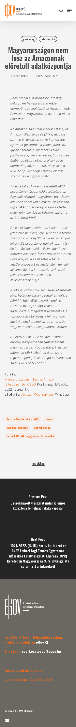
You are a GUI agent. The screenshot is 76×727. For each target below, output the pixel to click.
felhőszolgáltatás (17, 427)
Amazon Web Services (37, 394)
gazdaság (28, 39)
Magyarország (42, 427)
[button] (69, 10)
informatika (48, 39)
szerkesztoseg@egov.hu (41, 652)
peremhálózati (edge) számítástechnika (30, 436)
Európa (49, 419)
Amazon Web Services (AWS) (23, 419)
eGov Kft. (43, 642)
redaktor (22, 76)
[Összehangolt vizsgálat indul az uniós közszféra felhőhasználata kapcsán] (38, 504)
